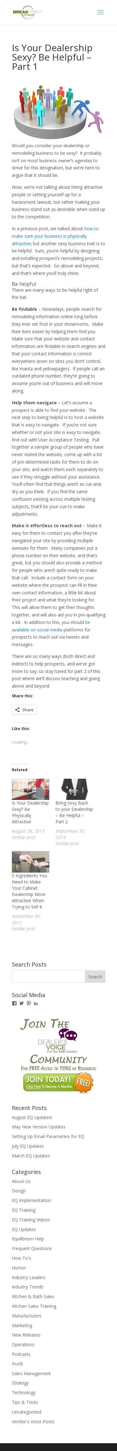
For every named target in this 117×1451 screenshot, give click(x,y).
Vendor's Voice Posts (33, 1421)
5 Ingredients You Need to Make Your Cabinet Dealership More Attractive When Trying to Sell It (29, 891)
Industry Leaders (29, 1277)
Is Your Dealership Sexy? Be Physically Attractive (30, 812)
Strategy (20, 1383)
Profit (17, 1364)
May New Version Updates (39, 1127)
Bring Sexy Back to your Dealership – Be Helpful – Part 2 (74, 812)
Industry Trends (27, 1287)
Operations (23, 1344)
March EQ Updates (31, 1156)
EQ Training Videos (31, 1220)
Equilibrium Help (28, 1239)
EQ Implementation (31, 1200)
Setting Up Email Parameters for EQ (48, 1136)
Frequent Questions (32, 1248)
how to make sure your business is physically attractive (55, 236)
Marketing (22, 1325)
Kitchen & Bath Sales (33, 1296)
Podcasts (21, 1354)
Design (19, 1191)
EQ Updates (24, 1229)
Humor (19, 1268)
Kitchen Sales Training (34, 1306)
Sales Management (31, 1373)
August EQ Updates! (32, 1117)
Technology (24, 1392)
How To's (21, 1258)
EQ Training (23, 1210)
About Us (21, 1181)
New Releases (26, 1335)
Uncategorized (26, 1412)
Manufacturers (26, 1316)
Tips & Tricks (25, 1402)
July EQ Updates (28, 1146)
